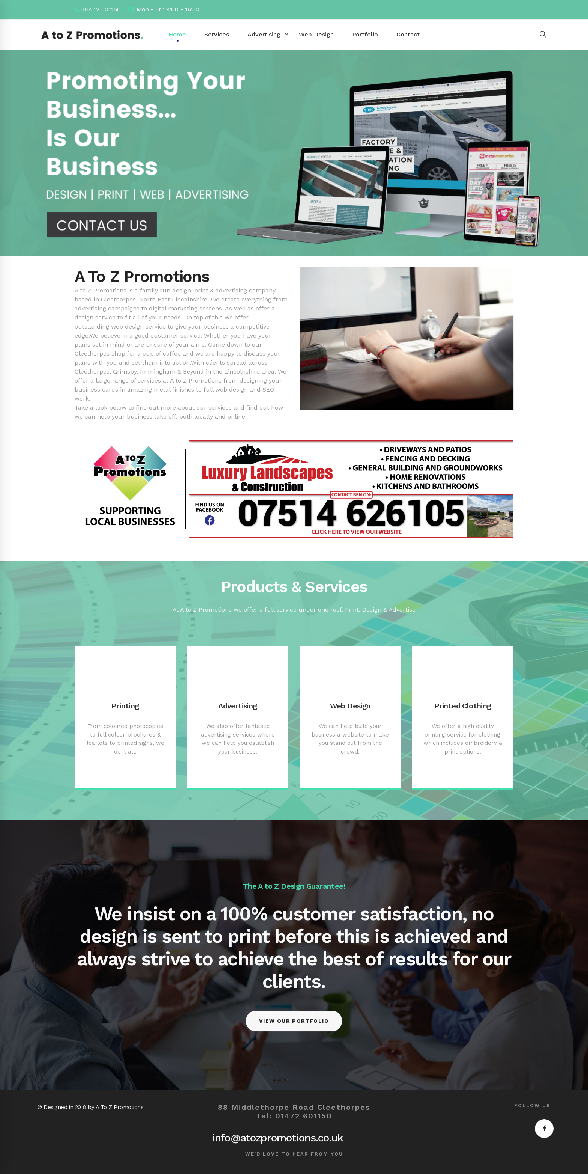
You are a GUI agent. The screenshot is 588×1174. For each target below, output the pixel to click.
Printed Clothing (462, 705)
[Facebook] (544, 1128)
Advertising (237, 705)
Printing (125, 705)
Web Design (350, 705)
